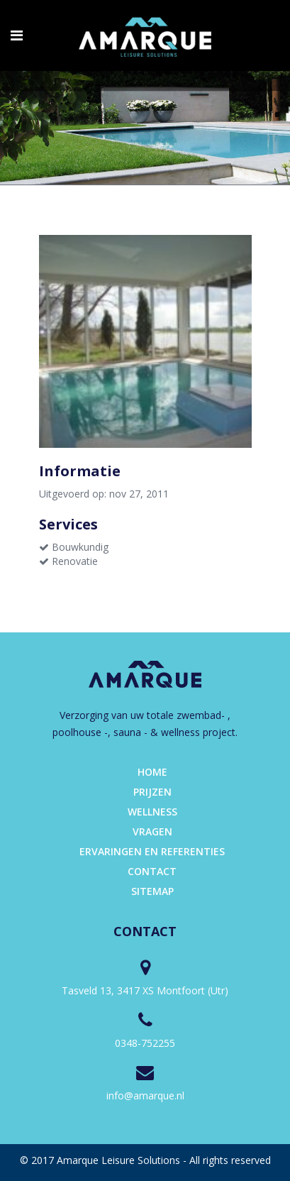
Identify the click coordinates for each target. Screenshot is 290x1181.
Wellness (152, 811)
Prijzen (152, 791)
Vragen (152, 831)
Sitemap (152, 891)
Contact (152, 871)
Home (152, 772)
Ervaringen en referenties (152, 851)
